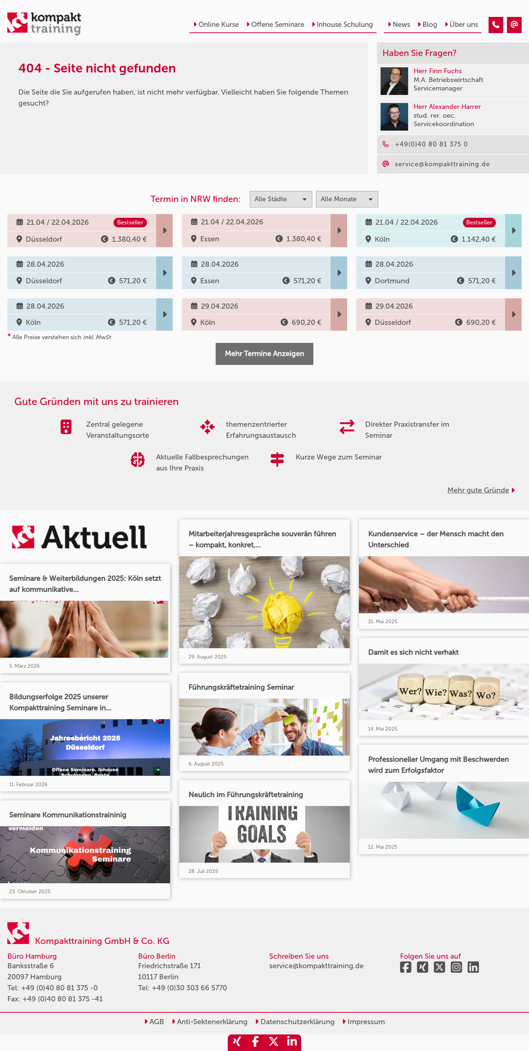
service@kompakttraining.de (316, 965)
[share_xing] (237, 1042)
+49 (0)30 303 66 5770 (189, 987)
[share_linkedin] (292, 1042)
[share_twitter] (273, 1042)
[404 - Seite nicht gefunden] (496, 25)
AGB (154, 1021)
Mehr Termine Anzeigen (264, 353)
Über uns (461, 24)
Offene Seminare (275, 24)
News (399, 24)
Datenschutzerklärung (295, 1021)
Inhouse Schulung (342, 24)
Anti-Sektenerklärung (210, 1021)
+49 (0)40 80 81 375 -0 (59, 987)
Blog (427, 24)
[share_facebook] (255, 1042)
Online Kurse (216, 24)
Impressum (363, 1021)
